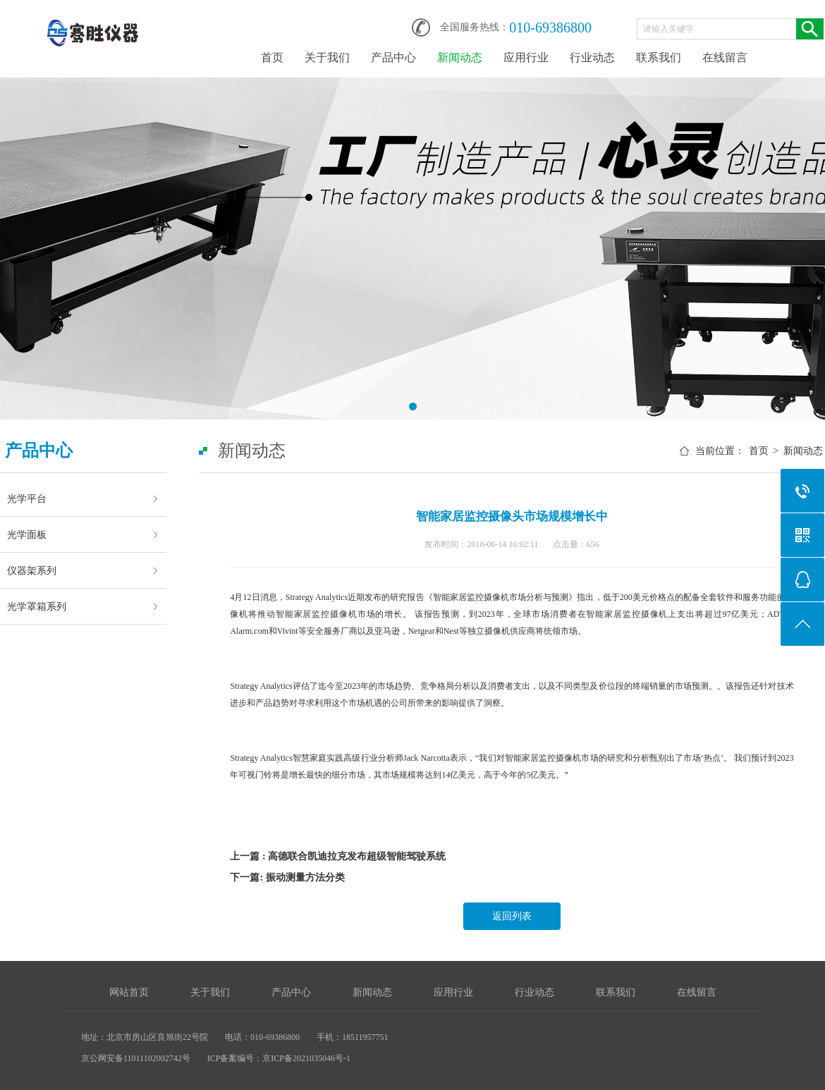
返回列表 (512, 916)
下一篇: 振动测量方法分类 (287, 877)
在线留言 (724, 57)
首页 (272, 57)
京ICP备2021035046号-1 (306, 1058)
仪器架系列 (31, 570)
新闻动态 (459, 57)
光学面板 (27, 534)
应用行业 (526, 57)
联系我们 (658, 57)
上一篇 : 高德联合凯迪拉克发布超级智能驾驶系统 (338, 856)
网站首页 (129, 992)
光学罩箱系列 (36, 606)
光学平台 (27, 498)
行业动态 (592, 57)
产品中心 (393, 57)
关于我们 (327, 57)
